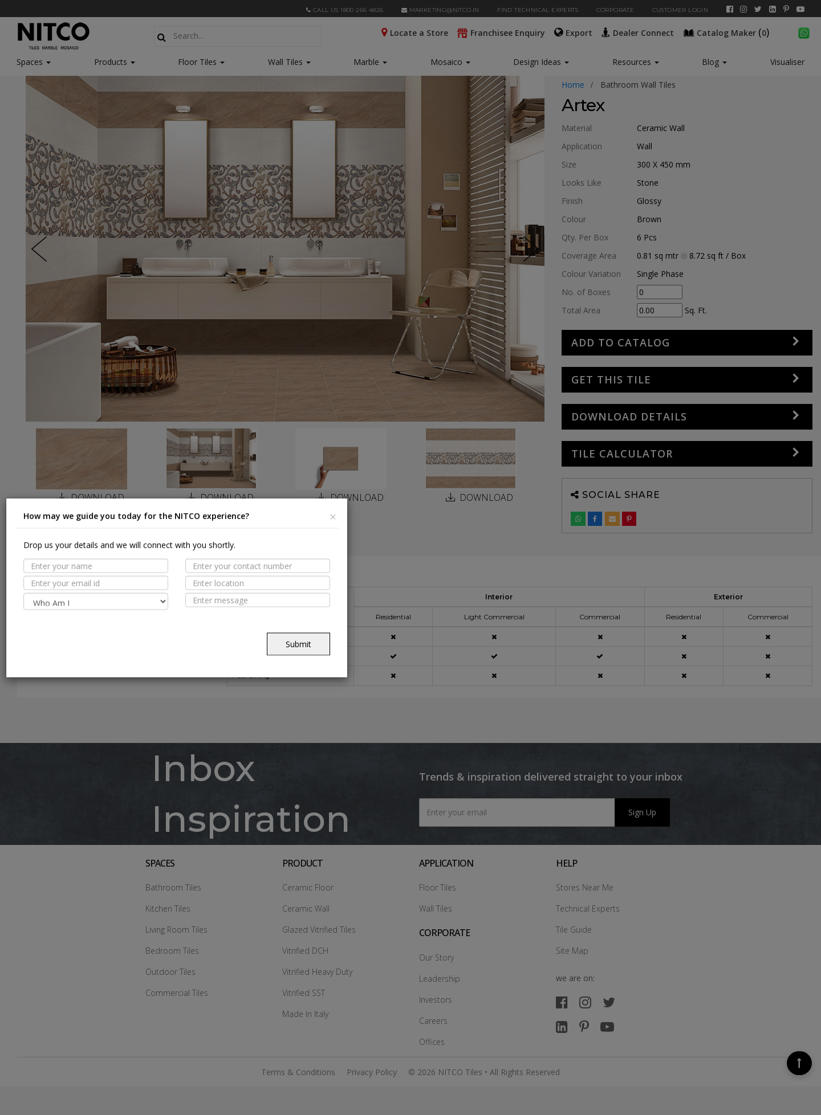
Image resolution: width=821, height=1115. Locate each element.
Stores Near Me (584, 887)
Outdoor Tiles (170, 971)
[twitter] (758, 9)
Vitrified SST (303, 992)
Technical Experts (588, 908)
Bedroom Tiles (172, 950)
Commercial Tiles (176, 992)
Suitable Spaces (78, 626)
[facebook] (729, 9)
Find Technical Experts (537, 10)
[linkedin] (772, 9)
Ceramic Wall (306, 908)
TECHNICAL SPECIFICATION (98, 648)
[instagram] (743, 9)
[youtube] (800, 9)
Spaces (30, 61)
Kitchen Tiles (167, 908)
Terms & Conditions (298, 1072)
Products (110, 61)
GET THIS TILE (611, 379)
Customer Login (680, 10)
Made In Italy (305, 1013)
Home (573, 84)
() (727, 32)
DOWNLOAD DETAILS (629, 416)
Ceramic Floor (308, 887)
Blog (714, 61)
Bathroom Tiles (173, 887)
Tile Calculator (622, 453)
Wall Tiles (289, 61)
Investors (435, 999)
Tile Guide (574, 929)
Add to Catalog (620, 342)
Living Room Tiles (176, 929)
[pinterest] (786, 9)
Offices (432, 1041)
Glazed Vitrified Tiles (319, 929)
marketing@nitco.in (440, 10)
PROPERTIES (68, 604)
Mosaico (450, 61)
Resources (635, 61)
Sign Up (642, 812)
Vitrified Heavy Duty (317, 971)
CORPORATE (615, 10)
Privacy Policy (372, 1072)
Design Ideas (541, 61)
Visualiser (787, 61)
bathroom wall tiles (638, 84)
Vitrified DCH (305, 950)
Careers (433, 1020)
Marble (370, 61)
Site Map (572, 950)
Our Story (436, 957)
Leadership (439, 978)
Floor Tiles (201, 61)
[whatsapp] (804, 32)
